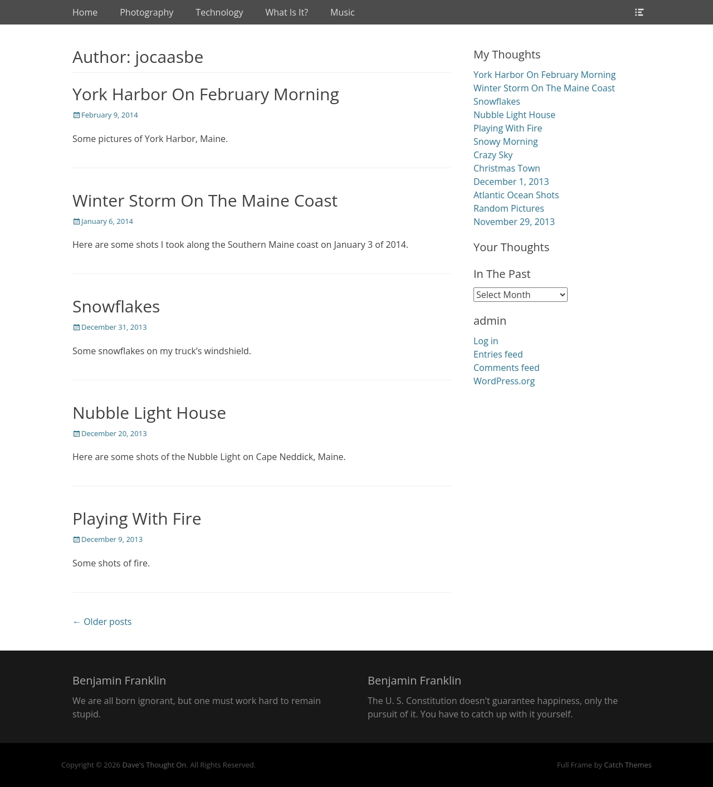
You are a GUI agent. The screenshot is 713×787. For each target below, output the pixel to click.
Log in (486, 341)
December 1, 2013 (511, 181)
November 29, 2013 (514, 222)
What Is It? (286, 12)
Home (84, 12)
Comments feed (506, 367)
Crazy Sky (492, 155)
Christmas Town (506, 168)
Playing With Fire (137, 518)
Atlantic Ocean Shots (516, 195)
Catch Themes (628, 765)
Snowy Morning (505, 141)
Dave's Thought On (154, 765)
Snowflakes (116, 306)
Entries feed (498, 354)
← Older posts (101, 621)
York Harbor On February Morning (205, 93)
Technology (219, 12)
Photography (146, 12)
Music (342, 12)
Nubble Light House (149, 412)
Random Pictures (508, 208)
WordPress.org (504, 381)
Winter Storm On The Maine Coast (205, 200)
